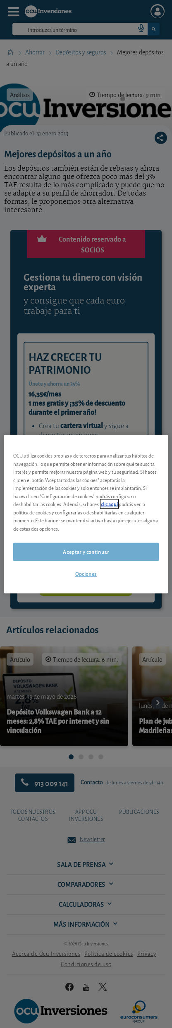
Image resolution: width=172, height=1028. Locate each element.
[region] (85, 514)
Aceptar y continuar (86, 552)
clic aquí (109, 504)
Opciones (86, 574)
